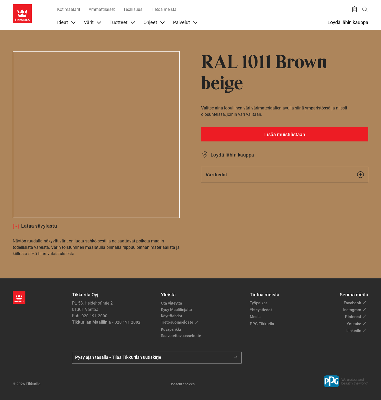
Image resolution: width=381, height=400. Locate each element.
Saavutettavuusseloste (181, 335)
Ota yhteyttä (171, 303)
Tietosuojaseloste (177, 322)
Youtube (354, 323)
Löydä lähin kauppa (348, 22)
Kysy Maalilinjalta (176, 309)
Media (255, 316)
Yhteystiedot (261, 309)
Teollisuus (132, 9)
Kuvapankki (171, 329)
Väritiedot (285, 174)
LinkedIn (353, 330)
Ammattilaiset (102, 9)
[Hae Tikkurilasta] (365, 9)
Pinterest (353, 316)
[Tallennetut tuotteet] (354, 9)
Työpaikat (258, 303)
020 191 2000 (94, 316)
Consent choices (182, 384)
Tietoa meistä (163, 9)
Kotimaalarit (68, 9)
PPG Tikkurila (262, 323)
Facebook (352, 303)
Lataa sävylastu (35, 226)
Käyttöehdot (171, 316)
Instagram (352, 309)
